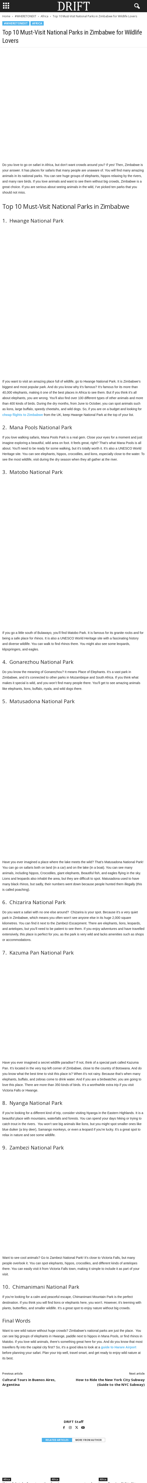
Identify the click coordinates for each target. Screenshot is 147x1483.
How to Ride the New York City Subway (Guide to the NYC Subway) (110, 1230)
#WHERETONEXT (25, 16)
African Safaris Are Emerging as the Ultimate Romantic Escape (25, 1333)
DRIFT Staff (73, 1269)
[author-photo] (73, 1254)
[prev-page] (71, 1345)
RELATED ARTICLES (57, 1288)
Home (6, 16)
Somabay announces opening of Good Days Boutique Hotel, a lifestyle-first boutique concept (71, 1334)
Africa (44, 16)
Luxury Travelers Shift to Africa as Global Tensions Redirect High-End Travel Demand (121, 1334)
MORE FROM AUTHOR (88, 1288)
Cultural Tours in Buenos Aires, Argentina (28, 1230)
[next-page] (76, 1345)
